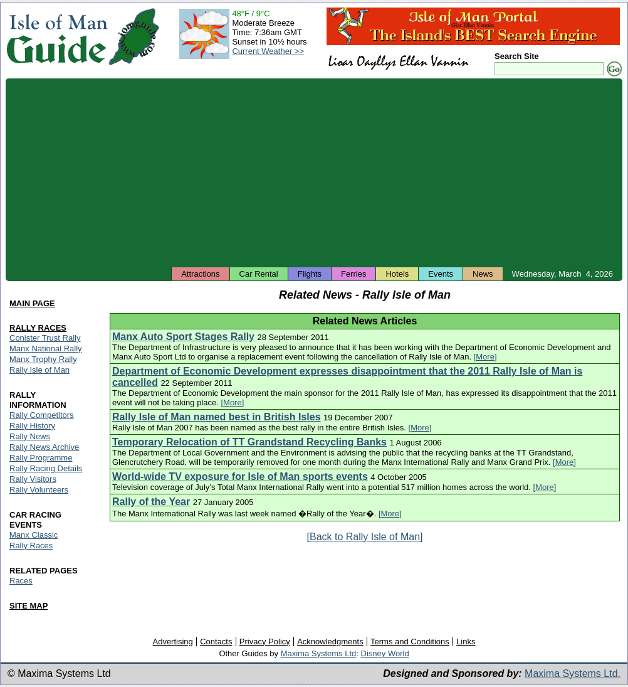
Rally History (32, 425)
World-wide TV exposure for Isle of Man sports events (240, 476)
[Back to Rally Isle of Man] (365, 536)
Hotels (397, 274)
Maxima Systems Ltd (319, 653)
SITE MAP (28, 605)
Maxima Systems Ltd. (572, 673)
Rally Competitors (41, 415)
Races (21, 580)
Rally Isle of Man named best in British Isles (216, 417)
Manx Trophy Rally (43, 359)
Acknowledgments (330, 641)
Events (440, 274)
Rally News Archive (44, 447)
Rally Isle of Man (39, 370)
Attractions (200, 274)
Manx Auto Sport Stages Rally (183, 336)
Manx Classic (33, 535)
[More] (485, 356)
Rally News (29, 436)
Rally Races (31, 545)
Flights (310, 274)
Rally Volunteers (38, 489)
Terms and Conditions (409, 641)
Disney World (385, 653)
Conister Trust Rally (44, 338)
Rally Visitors (32, 479)
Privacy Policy (264, 641)
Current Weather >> (268, 51)
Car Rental (258, 274)
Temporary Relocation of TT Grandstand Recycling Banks (249, 442)
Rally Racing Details (45, 468)
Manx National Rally (45, 348)
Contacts (216, 641)
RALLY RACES (37, 328)
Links (465, 641)
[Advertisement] (314, 172)
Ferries (353, 274)
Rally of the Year (151, 501)
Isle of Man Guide (57, 36)
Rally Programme (40, 457)
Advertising (172, 641)
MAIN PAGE (32, 303)
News (483, 274)
